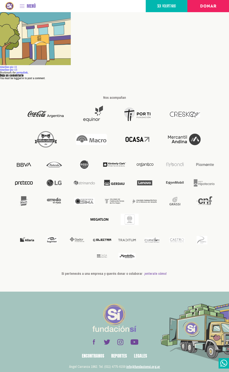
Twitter (107, 342)
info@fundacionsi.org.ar (143, 366)
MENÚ (31, 6)
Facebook (94, 342)
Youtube (134, 342)
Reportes (119, 356)
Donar (208, 6)
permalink (22, 72)
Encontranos (93, 356)
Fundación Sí (9, 6)
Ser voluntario (166, 6)
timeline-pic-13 (8, 69)
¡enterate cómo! (155, 273)
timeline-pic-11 (8, 66)
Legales (140, 356)
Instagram (120, 342)
